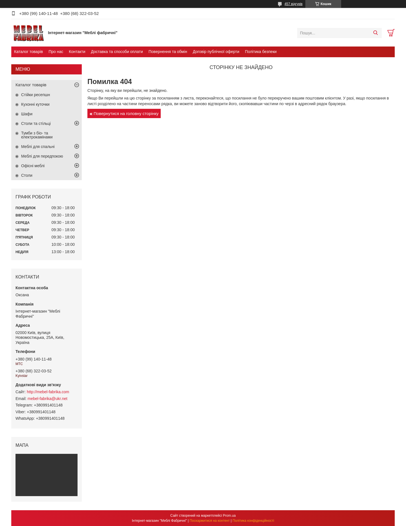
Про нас (55, 51)
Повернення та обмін (168, 51)
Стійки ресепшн (35, 94)
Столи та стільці (36, 123)
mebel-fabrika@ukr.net (47, 398)
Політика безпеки (261, 51)
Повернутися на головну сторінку (126, 113)
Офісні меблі (33, 165)
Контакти (77, 51)
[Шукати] (375, 33)
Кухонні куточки (35, 104)
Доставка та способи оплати (117, 51)
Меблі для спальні (38, 146)
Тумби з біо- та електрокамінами (36, 135)
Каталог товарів (28, 51)
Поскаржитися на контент (209, 521)
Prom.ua (229, 516)
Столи (26, 175)
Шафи (26, 114)
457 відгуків (293, 4)
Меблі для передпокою (42, 156)
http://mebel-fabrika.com (48, 392)
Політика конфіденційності (253, 521)
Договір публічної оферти (216, 51)
